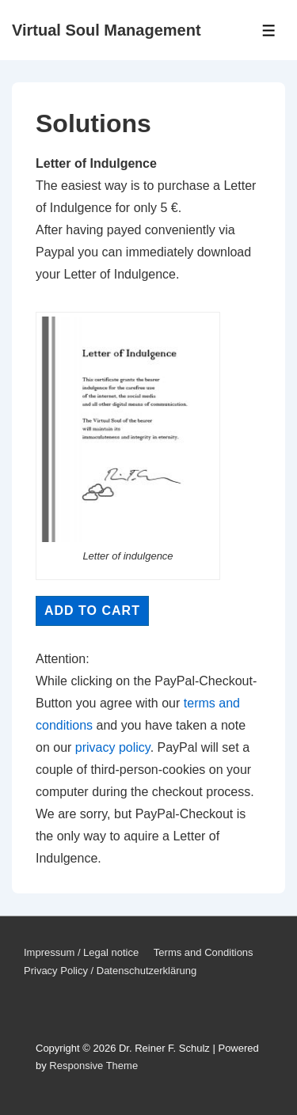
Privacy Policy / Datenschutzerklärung (110, 971)
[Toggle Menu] (269, 30)
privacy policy (112, 747)
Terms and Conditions (203, 952)
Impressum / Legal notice (81, 952)
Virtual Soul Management (106, 30)
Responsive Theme (93, 1065)
